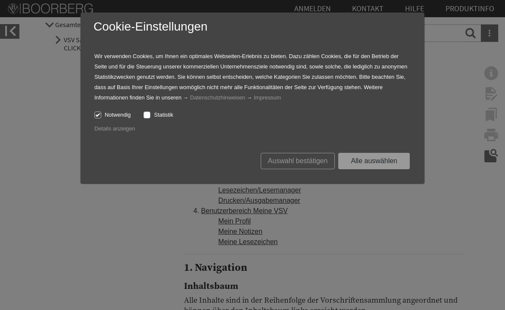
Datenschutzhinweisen (217, 97)
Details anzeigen (114, 128)
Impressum (267, 97)
